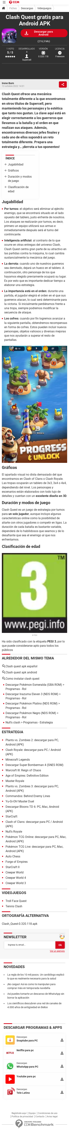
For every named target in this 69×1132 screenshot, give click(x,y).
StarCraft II (13, 867)
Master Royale (15, 781)
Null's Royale (14, 831)
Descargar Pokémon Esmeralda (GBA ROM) (34, 684)
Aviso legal (52, 1116)
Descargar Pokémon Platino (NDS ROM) (32, 703)
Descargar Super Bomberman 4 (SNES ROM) (34, 765)
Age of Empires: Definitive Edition (27, 775)
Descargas (27, 8)
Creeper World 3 (16, 883)
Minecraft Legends (18, 759)
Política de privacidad (22, 1116)
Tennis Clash (14, 906)
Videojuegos (44, 8)
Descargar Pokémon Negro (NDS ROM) (31, 713)
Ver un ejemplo (57, 951)
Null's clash (13, 722)
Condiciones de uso (47, 1113)
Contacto (40, 1116)
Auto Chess (13, 856)
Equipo (32, 1113)
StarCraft (11, 816)
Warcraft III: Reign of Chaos (23, 770)
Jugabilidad (15, 164)
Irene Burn (8, 83)
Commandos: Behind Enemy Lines (28, 796)
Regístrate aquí (19, 1113)
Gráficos (13, 170)
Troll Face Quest (16, 901)
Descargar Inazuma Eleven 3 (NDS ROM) (32, 694)
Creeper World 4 (16, 878)
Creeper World (15, 872)
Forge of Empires (17, 861)
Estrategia (12, 732)
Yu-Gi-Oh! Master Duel (20, 801)
